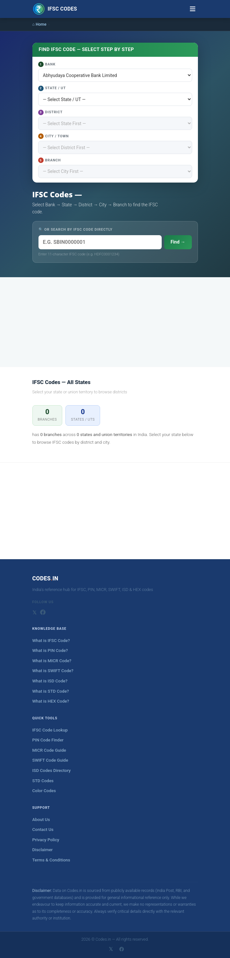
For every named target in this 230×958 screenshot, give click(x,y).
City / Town (53, 136)
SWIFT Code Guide (50, 760)
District (50, 112)
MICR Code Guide (49, 750)
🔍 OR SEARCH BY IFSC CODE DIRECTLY (75, 229)
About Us (41, 819)
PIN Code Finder (48, 740)
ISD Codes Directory (51, 770)
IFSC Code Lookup (50, 730)
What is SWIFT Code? (52, 670)
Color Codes (44, 790)
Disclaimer (42, 849)
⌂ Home (39, 24)
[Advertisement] (115, 322)
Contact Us (43, 829)
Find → (178, 242)
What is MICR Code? (52, 660)
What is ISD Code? (50, 681)
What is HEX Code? (50, 701)
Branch (49, 160)
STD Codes (43, 780)
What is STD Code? (50, 691)
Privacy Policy (45, 839)
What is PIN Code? (50, 650)
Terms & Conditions (51, 860)
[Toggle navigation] (192, 9)
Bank (46, 64)
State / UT (52, 88)
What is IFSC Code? (51, 640)
